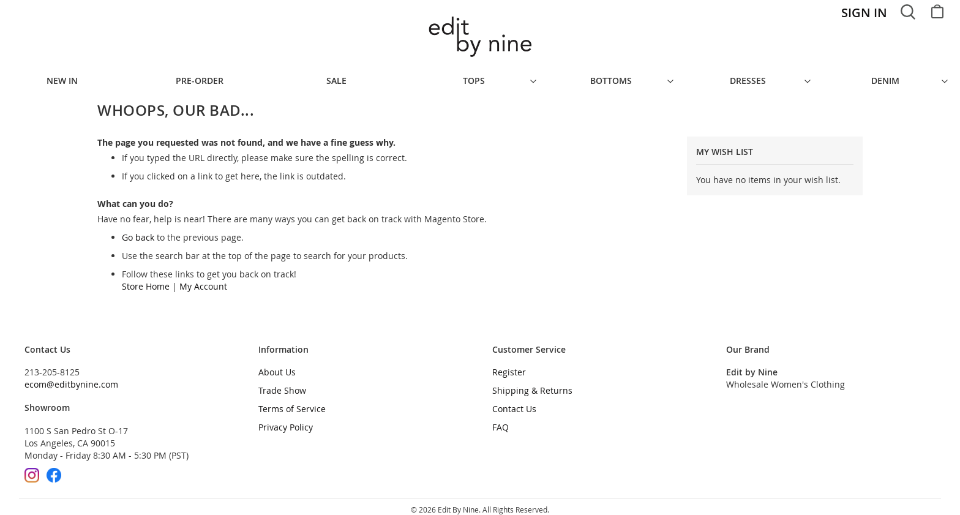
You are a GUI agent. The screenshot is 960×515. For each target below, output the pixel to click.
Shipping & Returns (532, 384)
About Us (277, 366)
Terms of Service (292, 402)
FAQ (500, 421)
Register (509, 366)
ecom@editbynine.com (71, 378)
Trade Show (282, 384)
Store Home (146, 280)
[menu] (480, 78)
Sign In (864, 12)
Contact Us (514, 402)
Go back (138, 231)
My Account (203, 280)
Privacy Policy (285, 421)
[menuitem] (68, 78)
